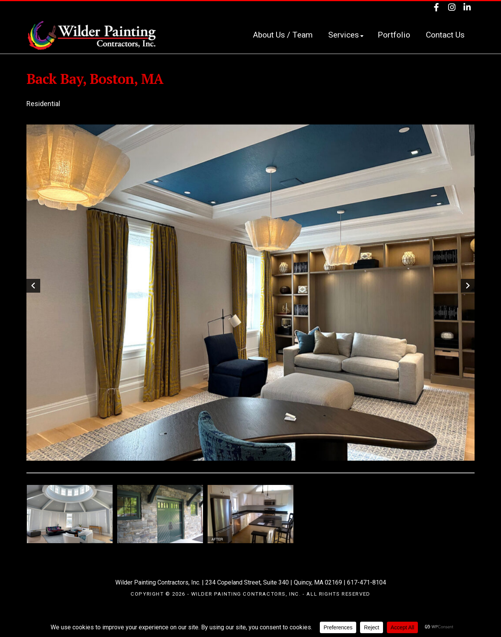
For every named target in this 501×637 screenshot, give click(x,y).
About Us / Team (283, 34)
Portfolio (394, 34)
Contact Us (445, 34)
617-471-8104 (366, 582)
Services (345, 34)
